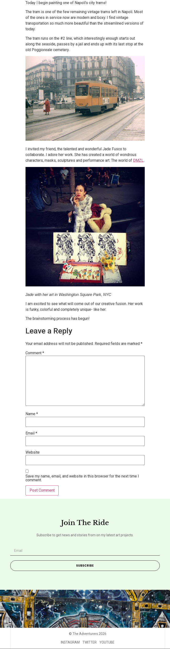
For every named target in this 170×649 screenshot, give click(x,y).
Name (32, 414)
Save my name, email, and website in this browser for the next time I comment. (82, 478)
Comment (35, 353)
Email (31, 433)
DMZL (138, 160)
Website (33, 452)
